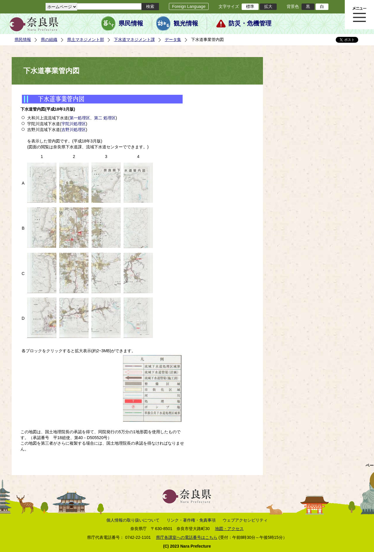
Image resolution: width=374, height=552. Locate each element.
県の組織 (49, 39)
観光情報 (186, 23)
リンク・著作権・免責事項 (191, 520)
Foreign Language (188, 6)
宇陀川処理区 (73, 123)
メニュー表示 (359, 14)
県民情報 (131, 23)
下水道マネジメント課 (134, 39)
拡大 (268, 6)
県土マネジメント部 (85, 39)
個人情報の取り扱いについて (133, 520)
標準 (250, 6)
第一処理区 (80, 118)
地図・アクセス (229, 528)
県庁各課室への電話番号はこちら (186, 537)
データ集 (173, 39)
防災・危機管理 (249, 23)
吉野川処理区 (73, 129)
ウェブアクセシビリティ (245, 520)
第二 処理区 (105, 118)
